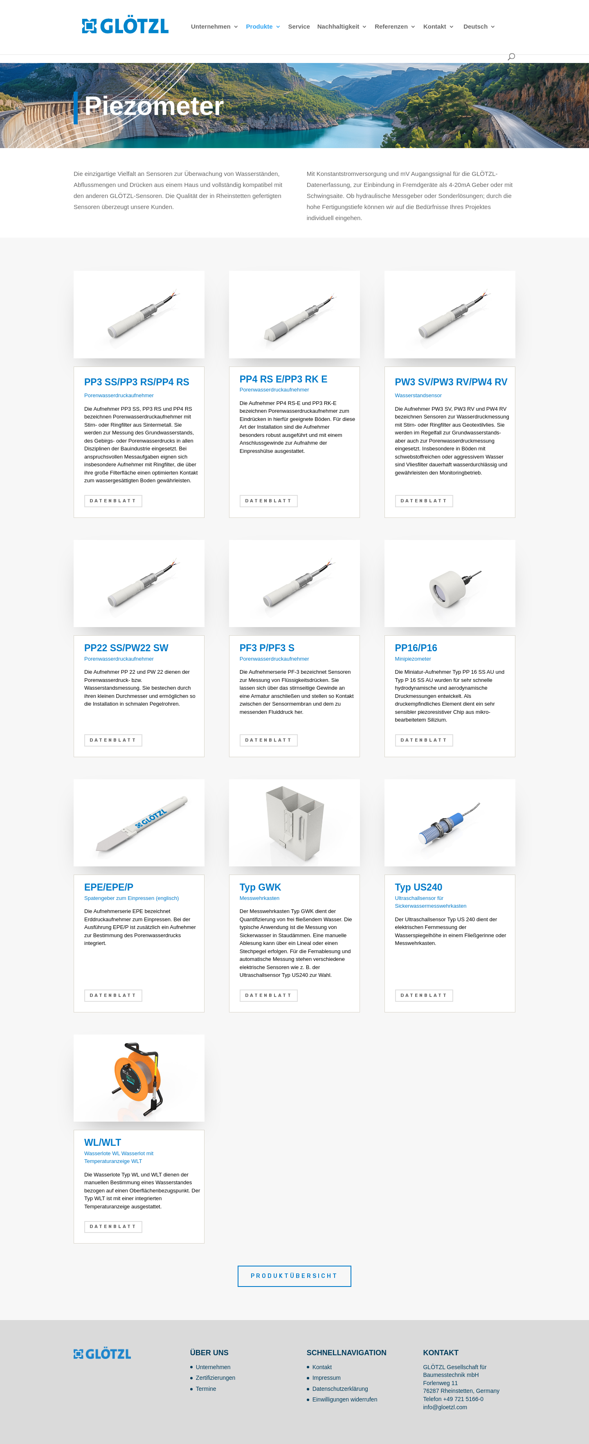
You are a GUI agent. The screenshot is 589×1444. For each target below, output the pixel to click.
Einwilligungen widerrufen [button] (345, 1399)
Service (299, 27)
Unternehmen (211, 27)
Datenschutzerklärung (340, 1389)
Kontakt (434, 27)
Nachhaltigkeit (338, 27)
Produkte (259, 27)
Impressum (326, 1377)
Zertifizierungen (216, 1377)
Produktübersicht (294, 1276)
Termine (206, 1389)
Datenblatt (113, 501)
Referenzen (391, 27)
